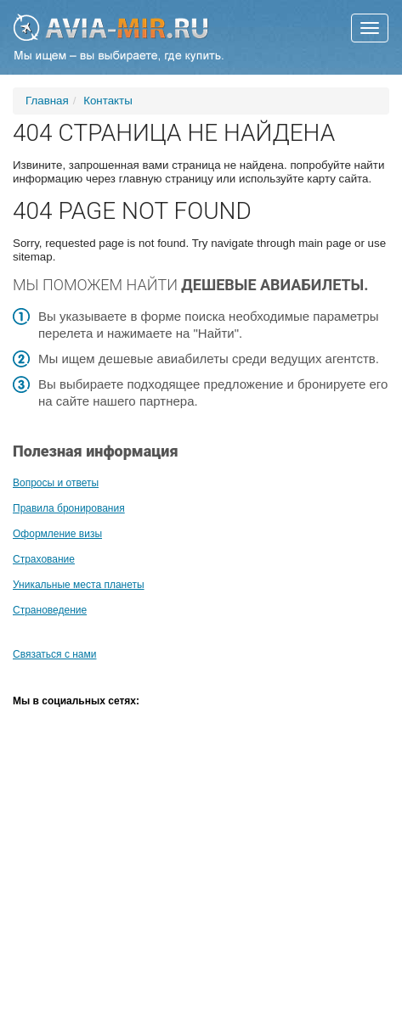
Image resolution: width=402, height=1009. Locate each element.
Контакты (108, 100)
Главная (47, 100)
